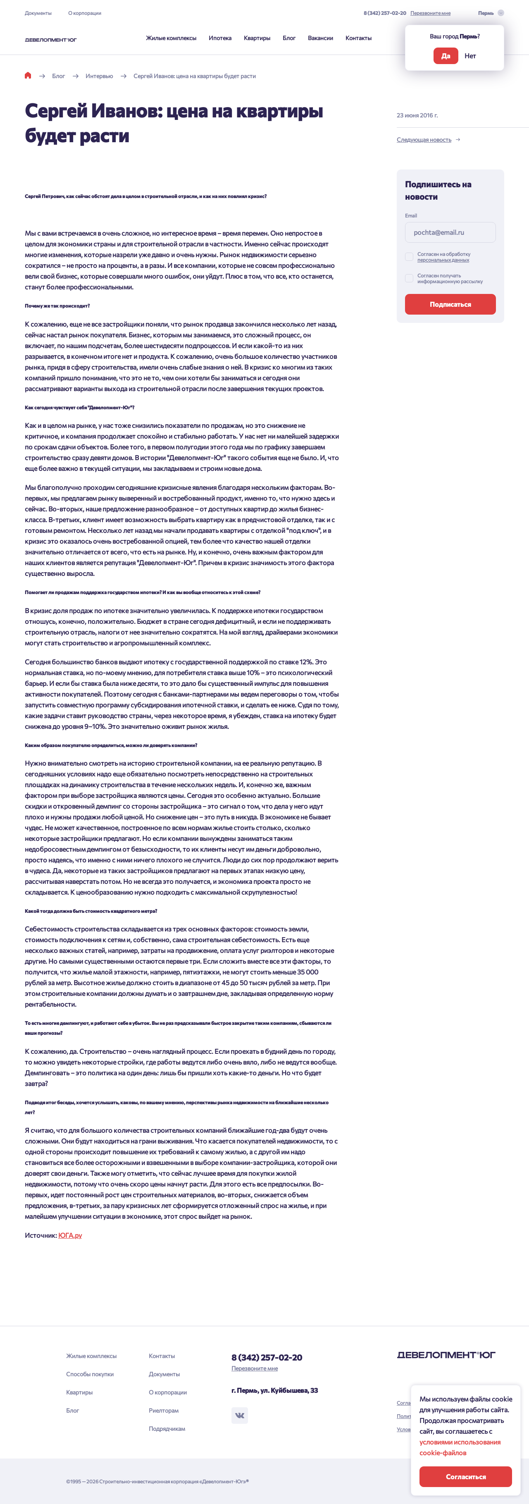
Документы (38, 13)
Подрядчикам (167, 1428)
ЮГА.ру (70, 1235)
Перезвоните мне (430, 13)
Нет (470, 56)
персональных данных (443, 260)
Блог (289, 37)
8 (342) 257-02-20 (385, 13)
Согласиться (466, 1476)
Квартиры (257, 37)
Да (445, 56)
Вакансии (320, 37)
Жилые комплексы (171, 37)
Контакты (359, 37)
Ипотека (220, 37)
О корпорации (84, 13)
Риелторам (164, 1410)
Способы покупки (90, 1373)
